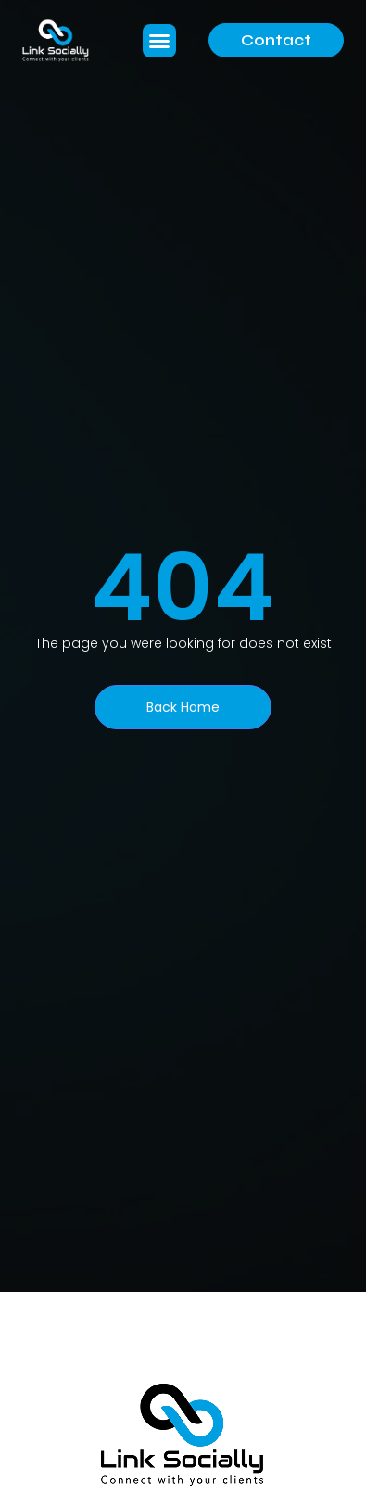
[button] (159, 40)
